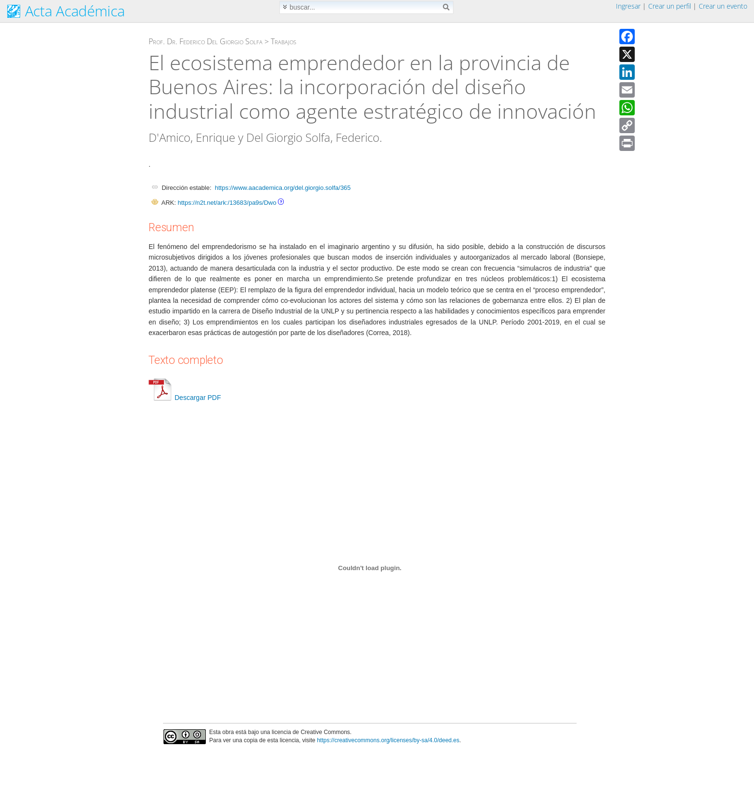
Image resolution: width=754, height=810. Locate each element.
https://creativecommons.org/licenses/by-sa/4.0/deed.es (388, 740)
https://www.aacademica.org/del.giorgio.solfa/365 (283, 187)
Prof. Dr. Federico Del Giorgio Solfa (206, 41)
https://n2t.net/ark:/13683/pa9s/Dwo (226, 202)
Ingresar (628, 6)
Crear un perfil (669, 6)
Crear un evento (723, 6)
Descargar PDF (185, 397)
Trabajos (283, 41)
